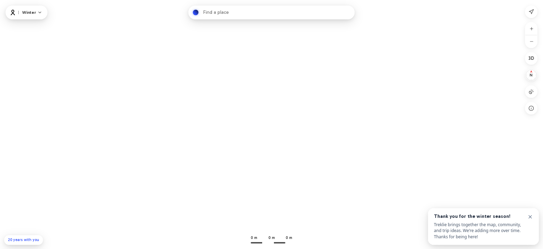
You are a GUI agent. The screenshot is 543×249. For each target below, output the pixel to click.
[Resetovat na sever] (531, 75)
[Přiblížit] (531, 28)
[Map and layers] (32, 12)
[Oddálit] (531, 41)
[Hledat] (195, 12)
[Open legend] (531, 108)
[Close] (530, 217)
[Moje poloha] (531, 12)
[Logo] (13, 12)
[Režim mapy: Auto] (531, 91)
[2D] (531, 58)
